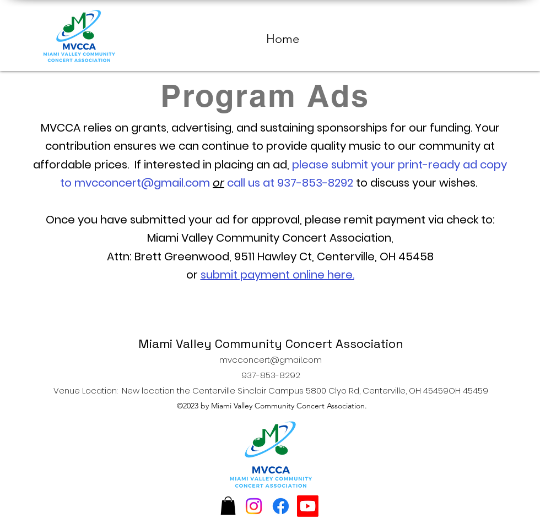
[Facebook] (280, 506)
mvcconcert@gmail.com (142, 182)
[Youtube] (307, 506)
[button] (228, 505)
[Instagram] (253, 506)
